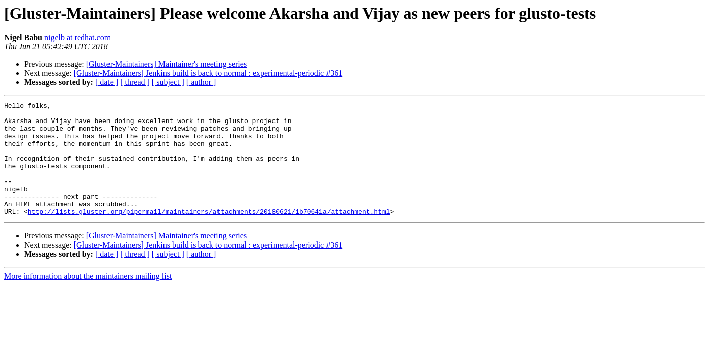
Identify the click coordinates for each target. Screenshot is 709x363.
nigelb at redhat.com (77, 37)
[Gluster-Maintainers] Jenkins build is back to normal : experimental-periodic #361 (208, 73)
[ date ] (106, 82)
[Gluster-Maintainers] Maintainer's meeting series (166, 63)
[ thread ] (135, 82)
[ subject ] (168, 82)
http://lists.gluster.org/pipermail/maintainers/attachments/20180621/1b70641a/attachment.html (209, 233)
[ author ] (201, 82)
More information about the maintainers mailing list (88, 298)
